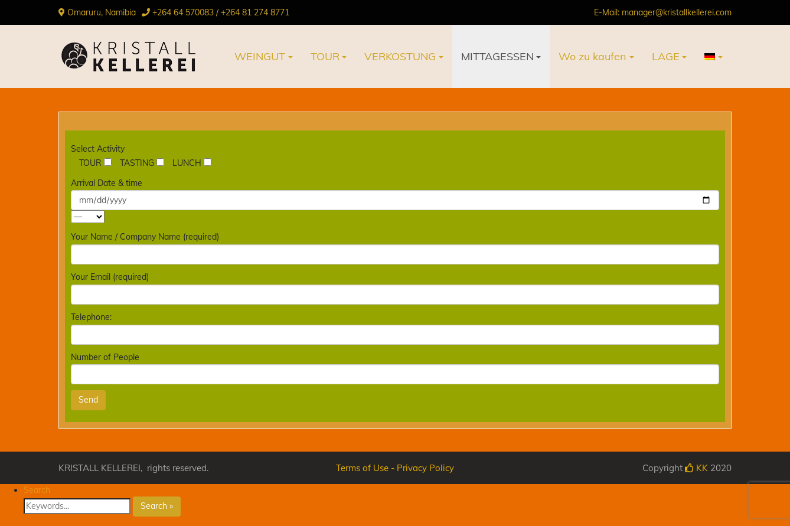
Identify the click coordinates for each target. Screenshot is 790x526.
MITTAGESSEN (497, 56)
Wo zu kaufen (592, 56)
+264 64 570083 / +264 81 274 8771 (220, 12)
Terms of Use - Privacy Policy (395, 467)
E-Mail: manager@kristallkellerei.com (663, 12)
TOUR (325, 56)
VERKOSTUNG (400, 56)
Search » (157, 506)
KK (696, 467)
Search (37, 490)
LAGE (666, 56)
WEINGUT (259, 56)
